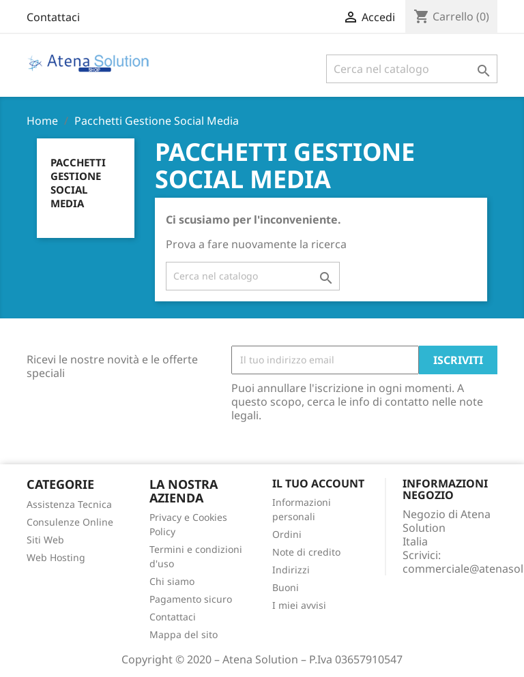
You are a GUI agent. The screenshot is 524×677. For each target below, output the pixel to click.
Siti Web (45, 539)
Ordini (287, 534)
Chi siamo (171, 581)
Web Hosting (56, 557)
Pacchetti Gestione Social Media (78, 182)
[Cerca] (411, 69)
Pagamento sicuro (190, 598)
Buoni (285, 587)
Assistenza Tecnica (69, 504)
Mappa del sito (183, 634)
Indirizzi (291, 569)
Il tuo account (318, 483)
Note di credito (306, 551)
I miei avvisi (299, 605)
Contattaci (53, 17)
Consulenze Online (70, 521)
